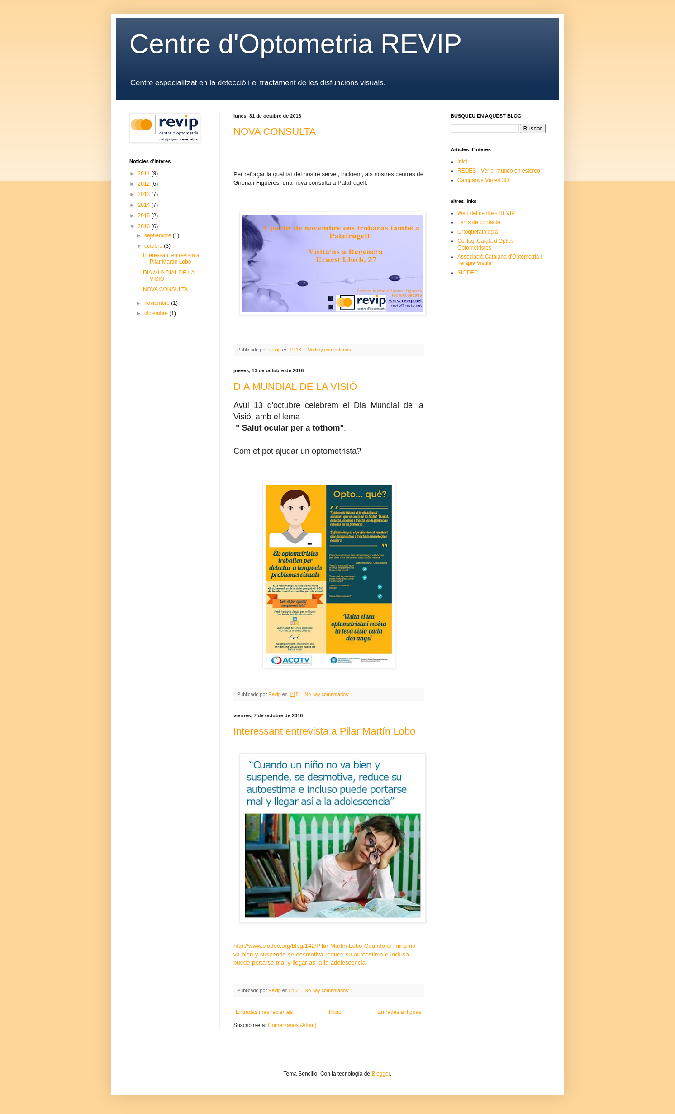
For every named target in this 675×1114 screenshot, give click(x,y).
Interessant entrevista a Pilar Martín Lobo (324, 731)
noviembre (157, 303)
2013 (145, 194)
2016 (145, 226)
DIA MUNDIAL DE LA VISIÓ (295, 386)
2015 (145, 215)
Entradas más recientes (264, 1012)
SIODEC (467, 272)
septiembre (158, 235)
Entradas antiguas (399, 1012)
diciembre (156, 313)
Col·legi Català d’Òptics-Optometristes (486, 244)
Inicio (335, 1012)
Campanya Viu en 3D (483, 180)
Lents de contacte (478, 222)
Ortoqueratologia (477, 232)
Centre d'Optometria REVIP (295, 44)
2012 (145, 184)
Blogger (380, 1074)
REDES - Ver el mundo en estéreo (498, 171)
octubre (154, 246)
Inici (462, 161)
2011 (145, 173)
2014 (145, 205)
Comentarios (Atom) (292, 1025)
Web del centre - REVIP (486, 213)
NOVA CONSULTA (274, 131)
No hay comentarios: (330, 349)
